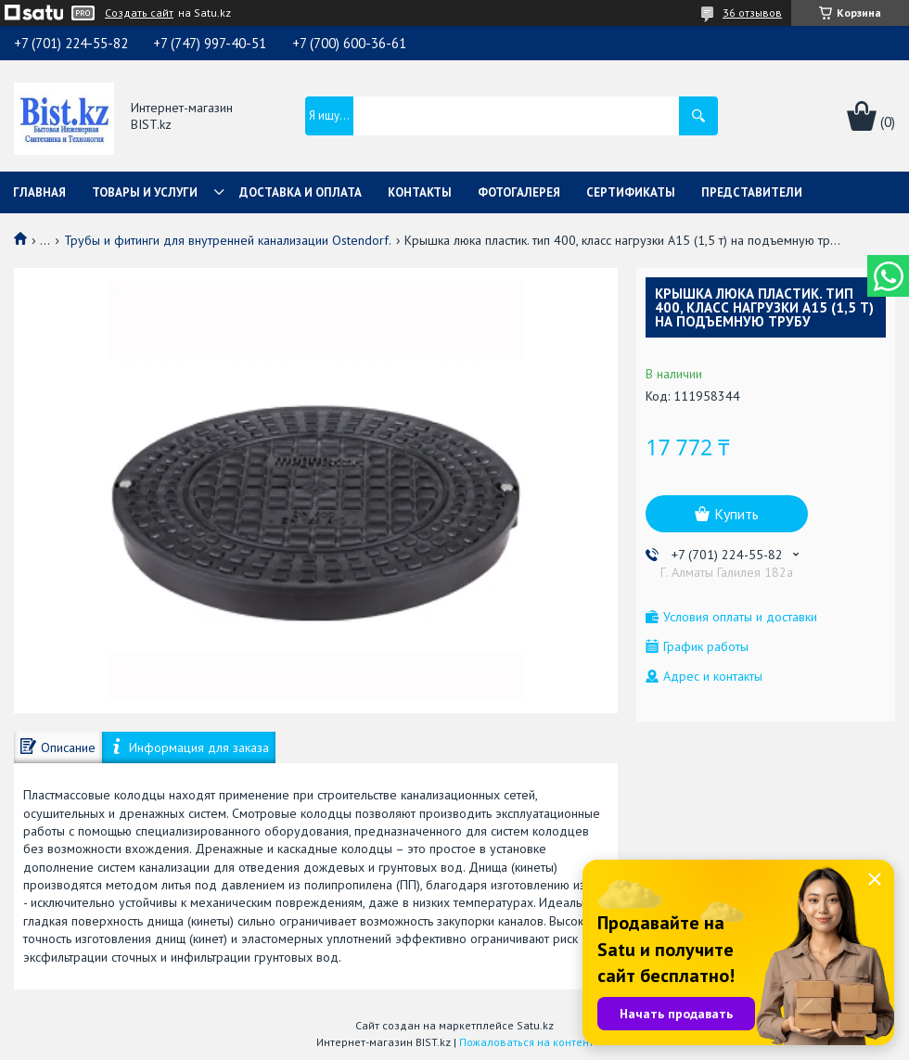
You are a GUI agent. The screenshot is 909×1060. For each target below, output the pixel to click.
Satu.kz (535, 1025)
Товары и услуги (145, 192)
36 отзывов (752, 12)
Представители (751, 192)
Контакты (420, 192)
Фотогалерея (519, 192)
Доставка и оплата (300, 192)
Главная (39, 192)
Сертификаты (630, 192)
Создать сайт (139, 12)
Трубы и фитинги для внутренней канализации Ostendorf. (227, 240)
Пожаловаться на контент (526, 1042)
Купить (736, 513)
